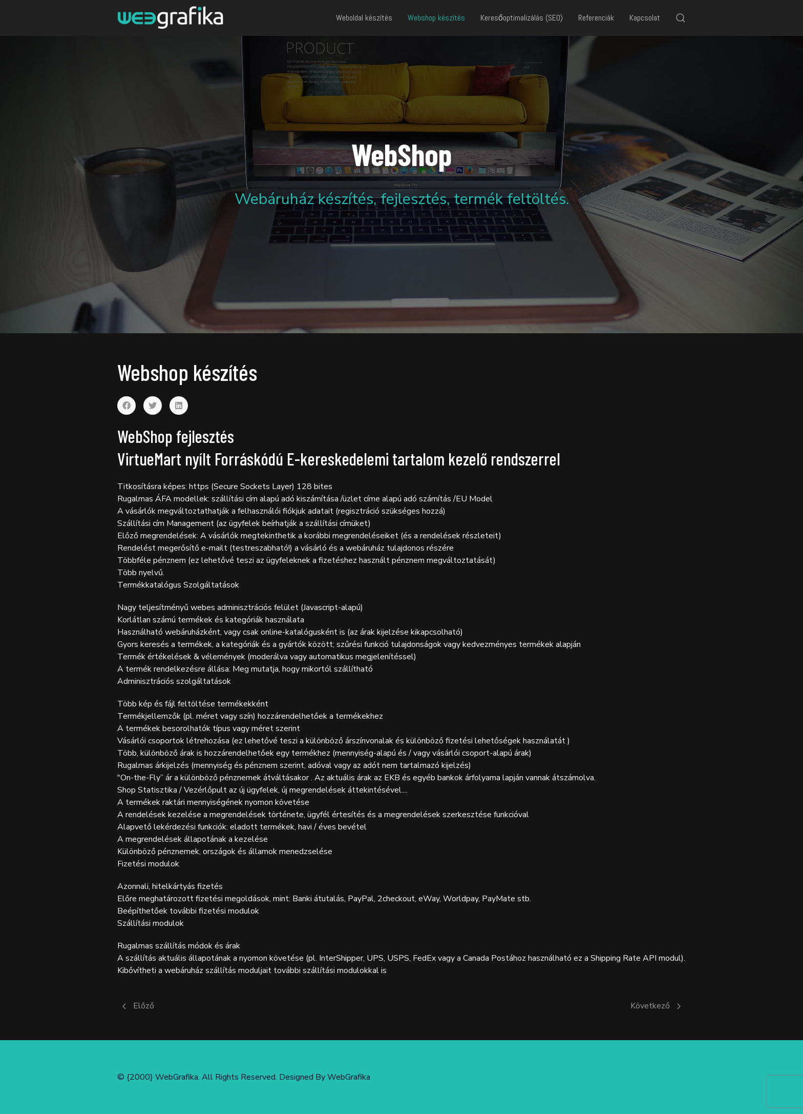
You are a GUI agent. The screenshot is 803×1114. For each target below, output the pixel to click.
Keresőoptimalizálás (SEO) (521, 17)
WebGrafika (348, 1077)
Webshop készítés (436, 17)
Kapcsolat (644, 17)
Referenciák (596, 17)
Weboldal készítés (364, 17)
